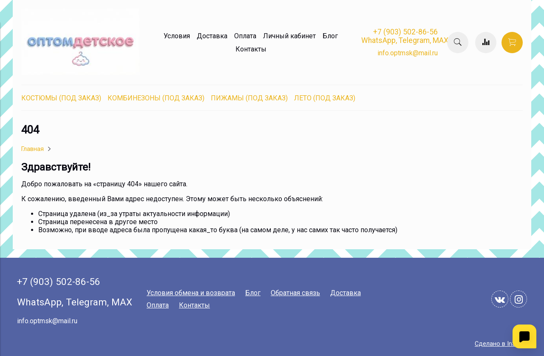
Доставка (212, 36)
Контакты (250, 49)
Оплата (245, 36)
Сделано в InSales (501, 343)
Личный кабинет (289, 36)
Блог (330, 36)
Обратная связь (295, 293)
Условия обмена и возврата (191, 293)
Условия (177, 36)
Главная (32, 149)
